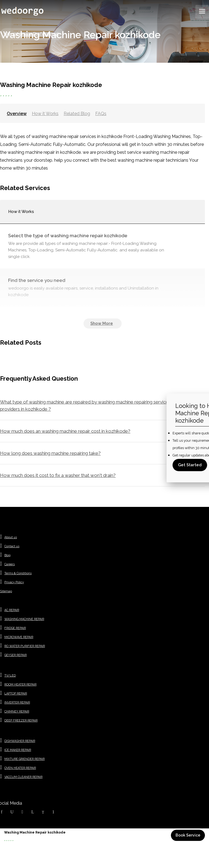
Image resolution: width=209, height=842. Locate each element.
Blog (7, 555)
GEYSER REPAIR (15, 655)
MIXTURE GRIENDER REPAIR (24, 759)
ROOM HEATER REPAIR (20, 684)
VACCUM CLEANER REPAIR (23, 777)
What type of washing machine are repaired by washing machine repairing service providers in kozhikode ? (84, 405)
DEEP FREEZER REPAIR (21, 720)
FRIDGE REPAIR (15, 628)
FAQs (100, 113)
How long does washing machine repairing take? (50, 453)
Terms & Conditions (18, 573)
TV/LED (10, 675)
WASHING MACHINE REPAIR (24, 619)
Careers (9, 564)
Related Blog (77, 113)
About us (10, 537)
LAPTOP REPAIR (15, 693)
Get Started (190, 464)
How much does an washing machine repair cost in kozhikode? (65, 431)
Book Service (188, 835)
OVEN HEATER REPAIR (20, 768)
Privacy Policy (14, 582)
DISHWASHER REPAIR (19, 741)
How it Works (45, 113)
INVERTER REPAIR (17, 702)
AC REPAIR (11, 610)
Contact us (11, 546)
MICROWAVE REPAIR (18, 637)
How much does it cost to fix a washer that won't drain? (58, 475)
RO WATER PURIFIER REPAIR (24, 646)
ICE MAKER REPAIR (17, 750)
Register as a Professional (32, 34)
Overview (17, 113)
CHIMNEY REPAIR (16, 711)
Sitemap (6, 591)
